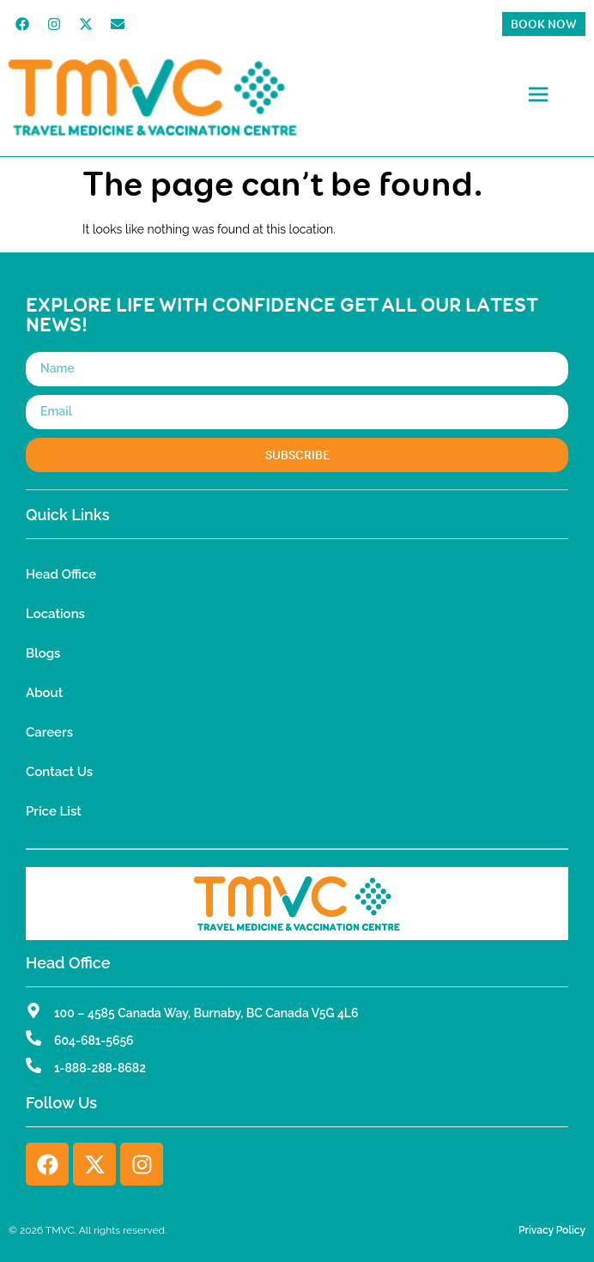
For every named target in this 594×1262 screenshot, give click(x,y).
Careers (49, 732)
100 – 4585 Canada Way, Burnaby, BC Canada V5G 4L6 (206, 1013)
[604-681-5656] (33, 1038)
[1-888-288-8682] (33, 1065)
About (44, 693)
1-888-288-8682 (100, 1068)
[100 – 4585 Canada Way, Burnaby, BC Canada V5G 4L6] (33, 1010)
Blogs (43, 653)
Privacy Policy (551, 1230)
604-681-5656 (94, 1040)
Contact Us (59, 772)
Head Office (61, 574)
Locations (55, 614)
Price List (54, 811)
